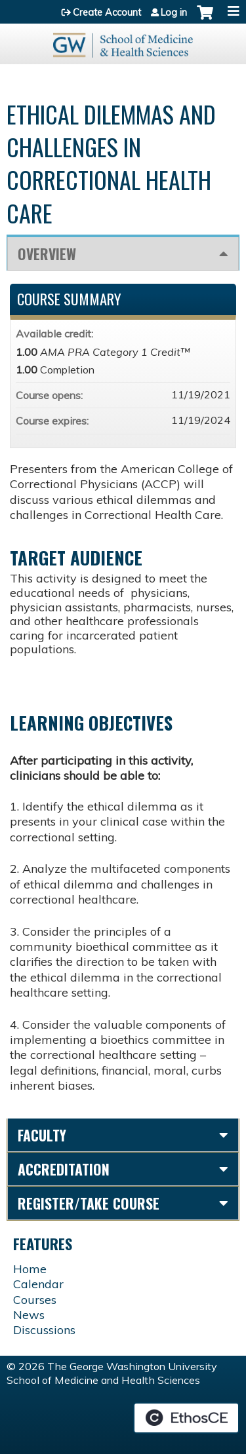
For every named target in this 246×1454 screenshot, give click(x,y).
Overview (47, 253)
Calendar (38, 1283)
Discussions (44, 1329)
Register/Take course (88, 1203)
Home (30, 1268)
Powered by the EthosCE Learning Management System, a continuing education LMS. (186, 1418)
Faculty (42, 1134)
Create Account (107, 12)
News (29, 1314)
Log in (174, 12)
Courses (34, 1299)
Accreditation (64, 1168)
